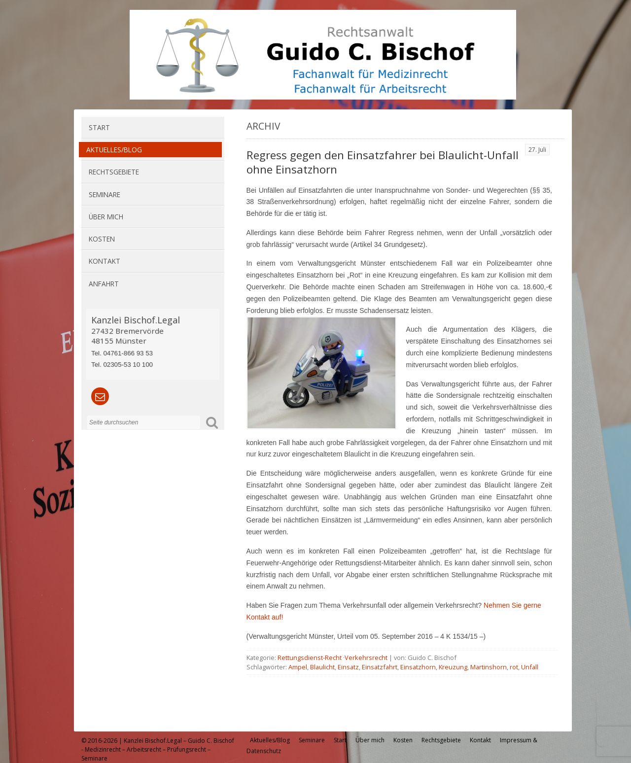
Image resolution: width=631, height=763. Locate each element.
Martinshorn (488, 666)
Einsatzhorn (418, 666)
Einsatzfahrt (379, 666)
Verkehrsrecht (366, 657)
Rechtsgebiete (114, 171)
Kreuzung (453, 666)
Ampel (297, 666)
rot (514, 666)
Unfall (529, 666)
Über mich (106, 216)
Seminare (104, 194)
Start (99, 127)
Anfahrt (104, 283)
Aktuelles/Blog (114, 149)
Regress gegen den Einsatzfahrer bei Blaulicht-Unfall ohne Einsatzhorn (382, 162)
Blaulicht (322, 666)
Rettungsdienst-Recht (310, 657)
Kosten (102, 238)
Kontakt (104, 261)
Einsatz (348, 666)
